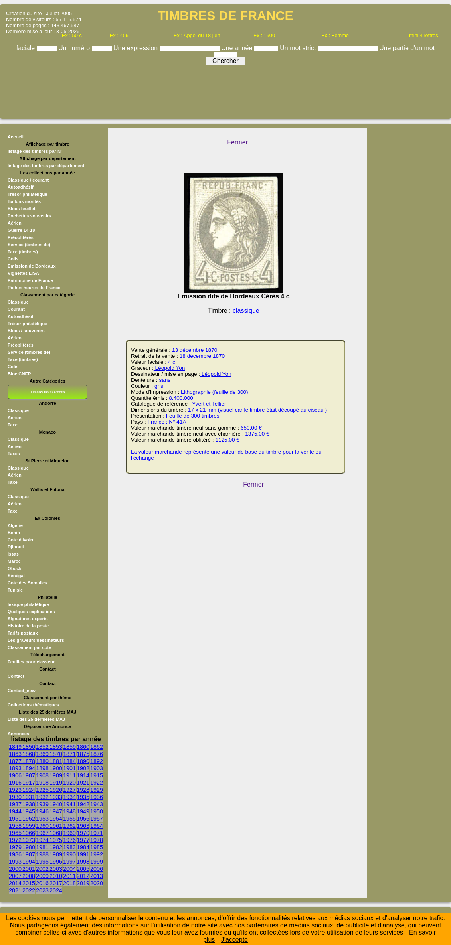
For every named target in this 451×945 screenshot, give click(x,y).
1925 (42, 790)
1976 (69, 840)
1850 (28, 747)
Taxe (13, 424)
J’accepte (234, 939)
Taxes (14, 453)
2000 (15, 869)
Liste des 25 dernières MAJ (36, 719)
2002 (42, 869)
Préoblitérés (21, 237)
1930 (15, 797)
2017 (55, 883)
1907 (28, 775)
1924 (28, 790)
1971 (96, 833)
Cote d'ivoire (21, 539)
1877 (15, 761)
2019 (83, 883)
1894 (28, 768)
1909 (55, 775)
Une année (237, 48)
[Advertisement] (225, 90)
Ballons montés (24, 201)
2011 (69, 876)
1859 (69, 747)
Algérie (15, 525)
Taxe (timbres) (23, 251)
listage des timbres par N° (35, 151)
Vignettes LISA (23, 273)
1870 (55, 754)
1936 (96, 797)
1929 (96, 790)
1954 (55, 818)
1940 (55, 804)
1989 (55, 854)
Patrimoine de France (30, 280)
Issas (13, 554)
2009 (42, 876)
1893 (15, 768)
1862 (96, 747)
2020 (96, 883)
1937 (15, 804)
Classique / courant (28, 180)
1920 (69, 782)
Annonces (18, 733)
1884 (69, 761)
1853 (55, 747)
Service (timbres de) (29, 244)
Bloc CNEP (19, 373)
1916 (15, 782)
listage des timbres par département (46, 165)
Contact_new (22, 690)
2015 (28, 883)
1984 (83, 847)
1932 (42, 797)
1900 (55, 768)
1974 (42, 840)
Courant (16, 309)
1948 (69, 811)
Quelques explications (31, 611)
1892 (96, 761)
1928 (83, 790)
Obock (15, 568)
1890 (83, 761)
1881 (55, 761)
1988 (42, 854)
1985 (96, 847)
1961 (55, 826)
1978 (96, 840)
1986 (15, 854)
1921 (83, 782)
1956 (83, 818)
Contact (16, 676)
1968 (55, 833)
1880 (42, 761)
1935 (83, 797)
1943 (96, 804)
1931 (28, 797)
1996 (55, 861)
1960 (42, 826)
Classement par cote (29, 647)
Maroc (14, 561)
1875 (83, 754)
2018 (69, 883)
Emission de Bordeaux (32, 266)
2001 (28, 869)
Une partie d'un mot (407, 48)
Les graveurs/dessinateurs (36, 640)
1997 (69, 861)
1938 (28, 804)
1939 (42, 804)
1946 (42, 811)
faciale (26, 48)
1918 (42, 782)
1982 (55, 847)
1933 (55, 797)
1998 (83, 861)
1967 (42, 833)
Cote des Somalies (27, 582)
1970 (83, 833)
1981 (42, 847)
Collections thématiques (33, 704)
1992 (96, 854)
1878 (28, 761)
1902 (83, 768)
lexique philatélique (28, 604)
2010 (55, 876)
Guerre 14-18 (21, 230)
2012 (83, 876)
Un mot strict (298, 48)
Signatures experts (28, 618)
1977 (83, 840)
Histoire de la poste (28, 625)
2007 (15, 876)
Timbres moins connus (47, 392)
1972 (15, 840)
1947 (55, 811)
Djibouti (16, 547)
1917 (28, 782)
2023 (42, 890)
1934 (69, 797)
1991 (83, 854)
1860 (83, 747)
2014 (15, 883)
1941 (69, 804)
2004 (69, 869)
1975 (55, 840)
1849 (15, 747)
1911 (69, 775)
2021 (15, 890)
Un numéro (75, 48)
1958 (15, 826)
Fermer (237, 142)
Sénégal (16, 575)
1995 (42, 861)
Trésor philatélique (27, 194)
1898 (42, 768)
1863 (15, 754)
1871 (69, 754)
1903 (96, 768)
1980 (28, 847)
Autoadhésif (21, 187)
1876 (96, 754)
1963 (83, 826)
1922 (96, 782)
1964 (96, 826)
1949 (83, 811)
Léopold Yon (169, 368)
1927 (69, 790)
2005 (83, 869)
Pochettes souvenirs (29, 215)
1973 (28, 840)
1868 (28, 754)
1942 (83, 804)
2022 (28, 890)
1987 (28, 854)
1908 (42, 775)
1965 (15, 833)
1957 (96, 818)
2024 (55, 890)
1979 (15, 847)
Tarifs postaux (23, 633)
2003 (55, 869)
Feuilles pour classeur (31, 661)
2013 (96, 876)
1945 (28, 811)
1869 (42, 754)
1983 (69, 847)
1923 (15, 790)
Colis (13, 258)
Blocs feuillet (22, 208)
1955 (69, 818)
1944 (15, 811)
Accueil (16, 136)
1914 (83, 775)
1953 (42, 818)
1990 (69, 854)
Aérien (15, 223)
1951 (15, 818)
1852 (42, 747)
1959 (28, 826)
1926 (55, 790)
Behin (14, 532)
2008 (28, 876)
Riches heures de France (34, 287)
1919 (55, 782)
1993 (15, 861)
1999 (96, 861)
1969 (69, 833)
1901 (69, 768)
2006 (96, 869)
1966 (28, 833)
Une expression (136, 48)
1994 (28, 861)
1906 (15, 775)
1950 (96, 811)
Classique (18, 302)
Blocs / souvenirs (26, 330)
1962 (69, 826)
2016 (42, 883)
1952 (28, 818)
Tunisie (15, 590)
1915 (96, 775)
